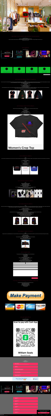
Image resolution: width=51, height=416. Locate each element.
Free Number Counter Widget (46, 74)
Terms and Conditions (37, 415)
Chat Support (46, 415)
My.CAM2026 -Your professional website (4, 415)
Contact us (49, 415)
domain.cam (33, 415)
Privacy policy (41, 415)
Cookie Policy (40, 414)
